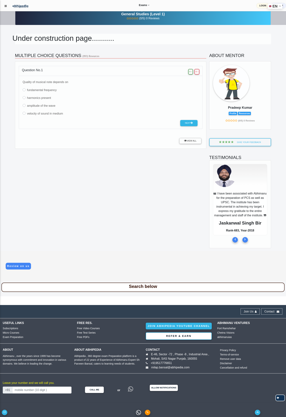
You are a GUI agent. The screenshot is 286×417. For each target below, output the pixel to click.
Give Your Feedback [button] (240, 142)
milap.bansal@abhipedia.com (170, 367)
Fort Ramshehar (225, 328)
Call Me (94, 389)
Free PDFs (82, 337)
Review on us (18, 266)
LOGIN (262, 5)
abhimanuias (224, 337)
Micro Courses (10, 332)
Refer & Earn (179, 336)
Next (189, 122)
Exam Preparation (12, 337)
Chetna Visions (225, 332)
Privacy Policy (227, 350)
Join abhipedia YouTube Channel (179, 325)
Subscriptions (10, 328)
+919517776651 (161, 363)
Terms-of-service (228, 354)
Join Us (250, 311)
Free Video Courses (87, 328)
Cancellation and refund (232, 367)
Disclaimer (225, 363)
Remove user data (229, 359)
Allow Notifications (163, 387)
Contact (271, 311)
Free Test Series (85, 332)
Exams (140, 5)
